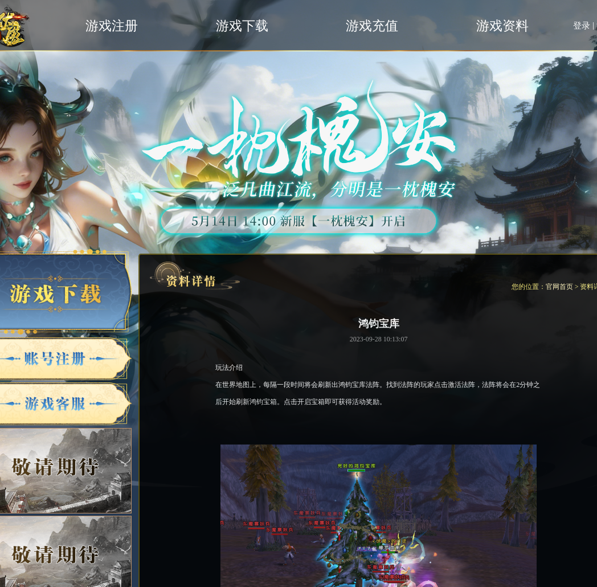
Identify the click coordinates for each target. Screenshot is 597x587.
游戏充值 (372, 26)
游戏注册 (111, 26)
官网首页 (559, 287)
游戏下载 (242, 26)
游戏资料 (502, 26)
